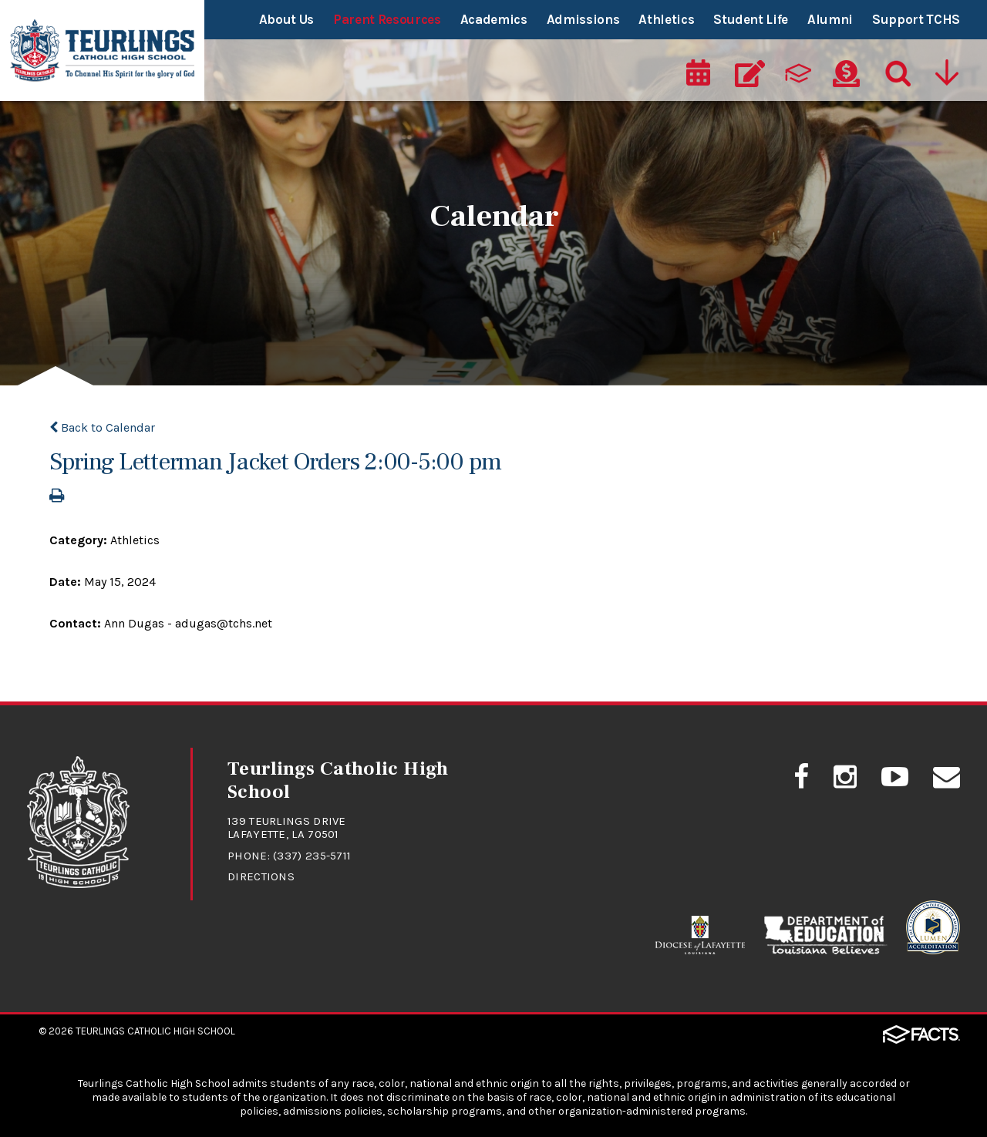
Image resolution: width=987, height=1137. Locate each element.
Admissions (583, 19)
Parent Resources (387, 19)
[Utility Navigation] (946, 74)
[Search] (894, 74)
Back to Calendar (102, 427)
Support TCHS (916, 19)
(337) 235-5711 (312, 856)
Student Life (750, 19)
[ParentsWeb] (798, 74)
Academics (493, 19)
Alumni (830, 19)
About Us (286, 19)
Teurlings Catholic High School (155, 1031)
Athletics (666, 19)
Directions (261, 876)
